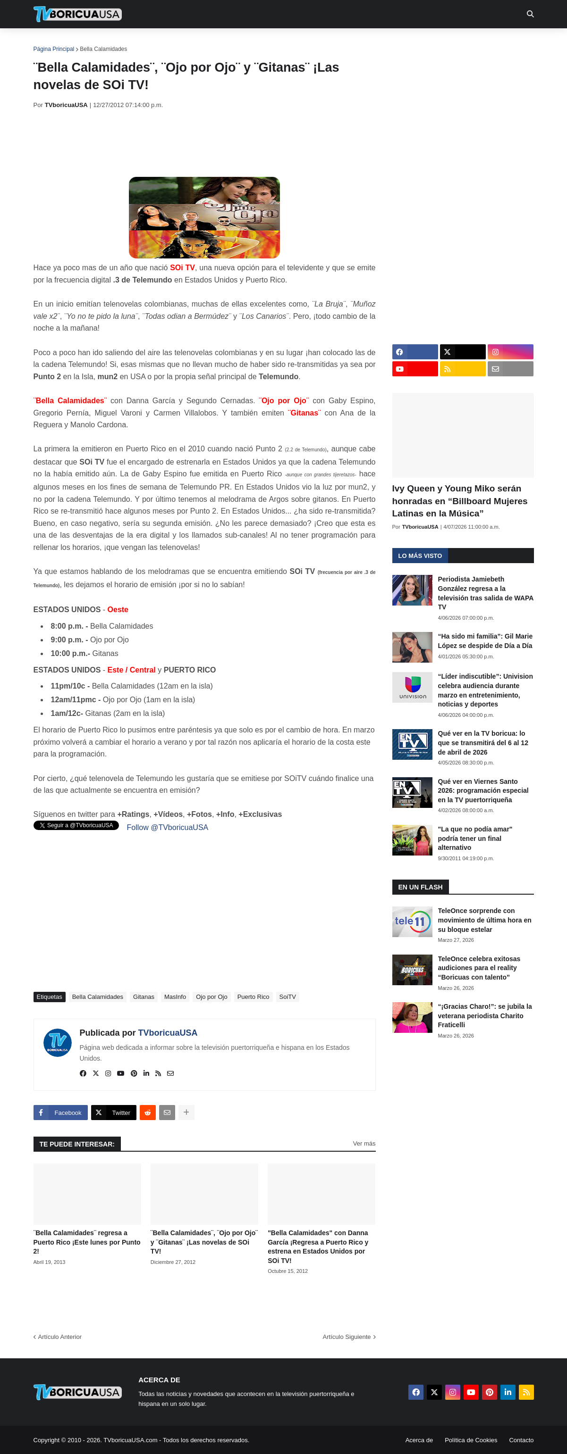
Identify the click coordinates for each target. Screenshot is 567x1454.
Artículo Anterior (60, 1336)
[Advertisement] (205, 143)
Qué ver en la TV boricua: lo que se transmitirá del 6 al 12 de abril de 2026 (483, 743)
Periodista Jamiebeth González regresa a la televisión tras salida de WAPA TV (485, 593)
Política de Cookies (471, 1440)
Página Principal (54, 49)
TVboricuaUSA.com (130, 1440)
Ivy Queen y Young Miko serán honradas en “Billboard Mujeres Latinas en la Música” (460, 500)
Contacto (521, 1440)
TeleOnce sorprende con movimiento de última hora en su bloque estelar (485, 920)
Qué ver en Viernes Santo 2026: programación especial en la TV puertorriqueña (483, 791)
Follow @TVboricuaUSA (168, 827)
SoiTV (287, 996)
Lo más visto (420, 555)
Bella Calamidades (103, 49)
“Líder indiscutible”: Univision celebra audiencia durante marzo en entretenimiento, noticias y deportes (485, 690)
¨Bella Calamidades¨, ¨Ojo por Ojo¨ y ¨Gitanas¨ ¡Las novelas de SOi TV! (204, 1242)
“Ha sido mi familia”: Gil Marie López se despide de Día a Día (485, 640)
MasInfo (175, 996)
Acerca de (419, 1440)
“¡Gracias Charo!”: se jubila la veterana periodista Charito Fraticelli (485, 1016)
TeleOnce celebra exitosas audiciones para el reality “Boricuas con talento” (479, 968)
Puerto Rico (253, 996)
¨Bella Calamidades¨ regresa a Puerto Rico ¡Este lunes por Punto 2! (87, 1242)
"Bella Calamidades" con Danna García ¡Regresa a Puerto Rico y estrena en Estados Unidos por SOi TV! (318, 1246)
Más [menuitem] (412, 42)
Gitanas (143, 996)
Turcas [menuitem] (230, 42)
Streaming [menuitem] (277, 42)
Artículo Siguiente (347, 1336)
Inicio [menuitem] (51, 42)
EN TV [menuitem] (136, 42)
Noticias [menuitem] (90, 42)
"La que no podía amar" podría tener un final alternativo (475, 838)
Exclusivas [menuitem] (332, 42)
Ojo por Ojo (211, 996)
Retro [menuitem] (378, 42)
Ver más (364, 1143)
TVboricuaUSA (168, 1033)
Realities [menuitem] (184, 42)
